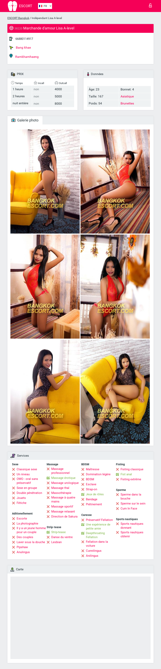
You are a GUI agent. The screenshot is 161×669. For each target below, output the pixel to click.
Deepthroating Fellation (95, 535)
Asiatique (127, 96)
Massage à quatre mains (63, 499)
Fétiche (21, 503)
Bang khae (20, 48)
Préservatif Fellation (99, 520)
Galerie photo (24, 120)
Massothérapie (61, 493)
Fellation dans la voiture (97, 544)
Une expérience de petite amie (98, 526)
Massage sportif (62, 506)
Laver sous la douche (31, 542)
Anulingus (23, 552)
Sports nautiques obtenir (132, 534)
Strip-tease (58, 532)
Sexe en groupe (27, 488)
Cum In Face (129, 508)
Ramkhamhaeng (24, 56)
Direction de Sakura (64, 516)
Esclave (91, 484)
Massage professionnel (60, 471)
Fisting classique (132, 469)
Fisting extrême (131, 479)
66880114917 (24, 39)
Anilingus (92, 556)
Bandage (91, 499)
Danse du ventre (62, 537)
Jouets (21, 498)
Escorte (22, 518)
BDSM (90, 479)
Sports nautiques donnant (132, 526)
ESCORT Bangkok (18, 18)
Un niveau (23, 474)
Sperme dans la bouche (131, 496)
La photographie (27, 523)
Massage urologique (65, 483)
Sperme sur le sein (133, 503)
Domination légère (98, 474)
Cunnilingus (94, 551)
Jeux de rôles (95, 494)
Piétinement (94, 504)
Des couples (25, 537)
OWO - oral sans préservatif (27, 481)
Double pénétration (29, 493)
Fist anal (126, 474)
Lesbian (56, 542)
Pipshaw (22, 547)
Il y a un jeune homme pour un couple (31, 530)
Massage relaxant (63, 511)
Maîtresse (92, 469)
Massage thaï (60, 488)
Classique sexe (27, 469)
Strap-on (91, 489)
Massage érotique (63, 478)
